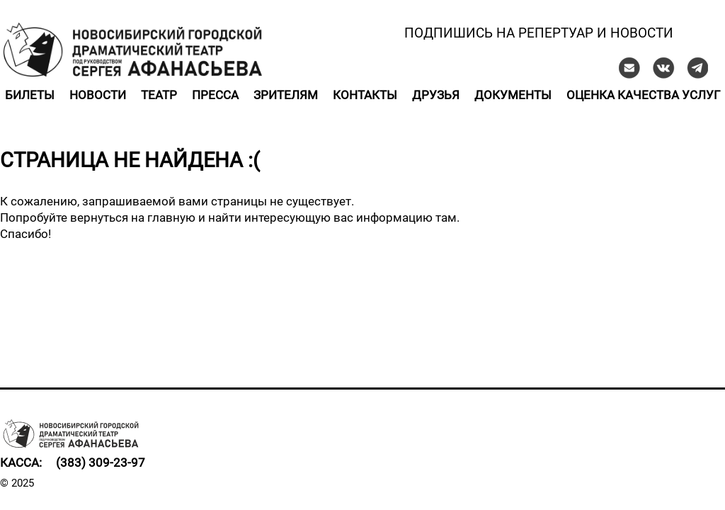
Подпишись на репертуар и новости (538, 33)
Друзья (435, 95)
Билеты (30, 95)
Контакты (365, 95)
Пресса (215, 95)
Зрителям (285, 95)
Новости (97, 95)
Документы (513, 95)
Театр (159, 95)
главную (171, 217)
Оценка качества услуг (643, 95)
